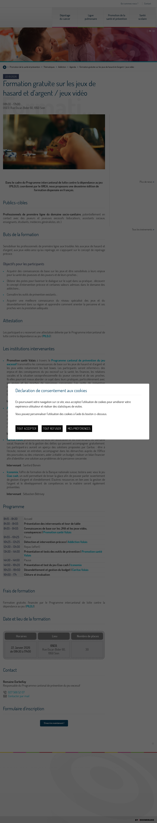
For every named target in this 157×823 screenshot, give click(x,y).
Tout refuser (52, 428)
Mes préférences (79, 428)
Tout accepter (26, 428)
